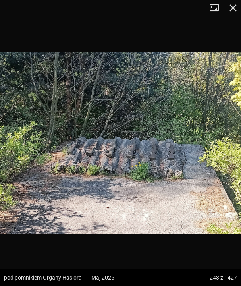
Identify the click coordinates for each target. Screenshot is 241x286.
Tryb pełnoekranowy (217, 8)
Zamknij (233, 8)
